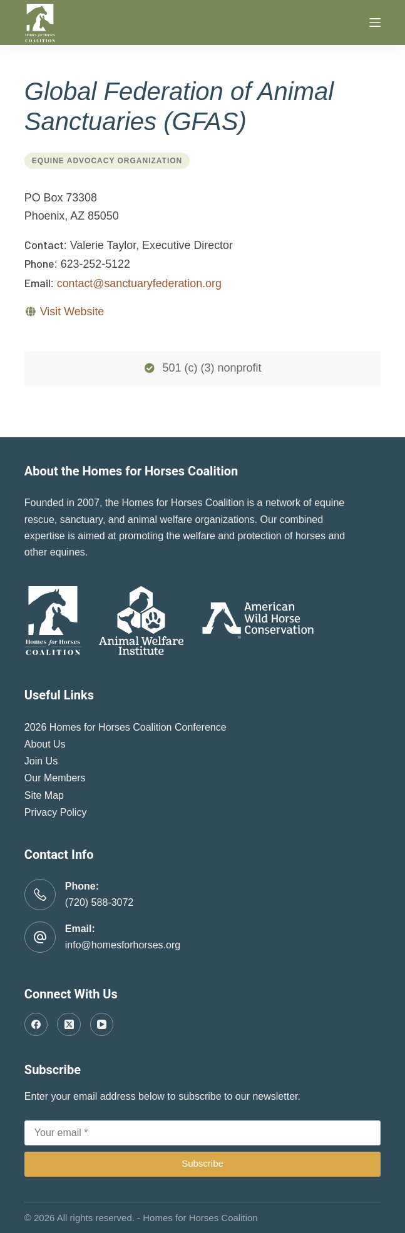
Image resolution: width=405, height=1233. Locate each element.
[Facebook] (36, 1025)
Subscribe (202, 1163)
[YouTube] (102, 1025)
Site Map (44, 795)
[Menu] (375, 22)
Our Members (55, 778)
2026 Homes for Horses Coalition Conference (125, 727)
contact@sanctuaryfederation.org (139, 283)
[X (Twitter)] (69, 1025)
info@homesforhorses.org (122, 945)
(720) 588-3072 (99, 902)
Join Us (41, 761)
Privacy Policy (55, 812)
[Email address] (202, 1132)
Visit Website (72, 311)
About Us (45, 744)
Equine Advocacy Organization (107, 160)
